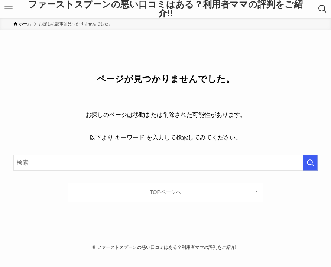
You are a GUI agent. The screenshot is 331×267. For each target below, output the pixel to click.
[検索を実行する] (310, 163)
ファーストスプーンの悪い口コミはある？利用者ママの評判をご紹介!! (165, 9)
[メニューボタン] (8, 9)
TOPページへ (165, 192)
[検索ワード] (165, 163)
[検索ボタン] (322, 9)
